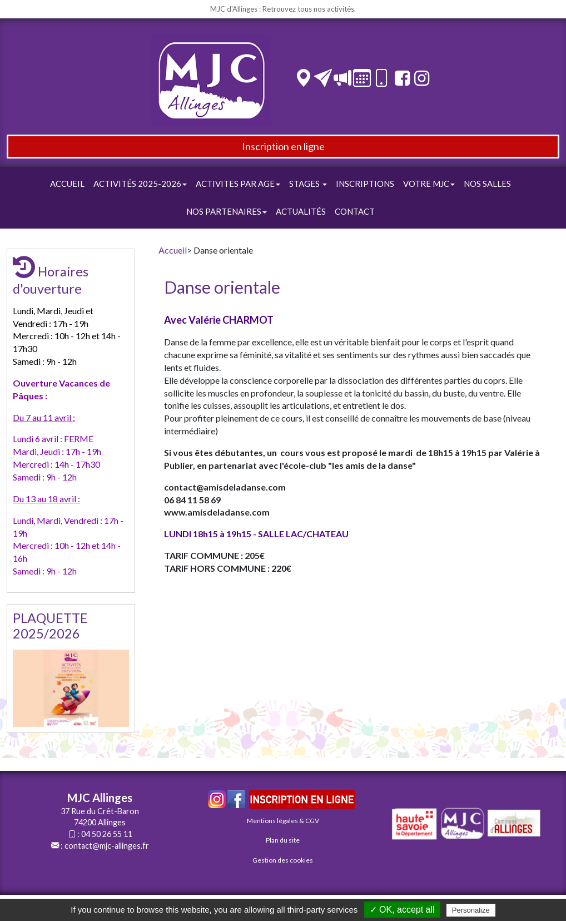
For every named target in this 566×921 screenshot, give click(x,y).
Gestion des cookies (282, 860)
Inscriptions (365, 184)
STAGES (308, 184)
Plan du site (283, 840)
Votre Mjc (429, 184)
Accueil (67, 184)
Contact (355, 211)
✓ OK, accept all (402, 909)
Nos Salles (487, 184)
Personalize (471, 910)
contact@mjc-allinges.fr (106, 845)
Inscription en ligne (283, 146)
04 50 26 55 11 (106, 834)
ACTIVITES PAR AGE (238, 184)
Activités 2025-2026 (140, 184)
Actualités (301, 211)
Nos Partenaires (226, 211)
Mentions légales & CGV (283, 820)
